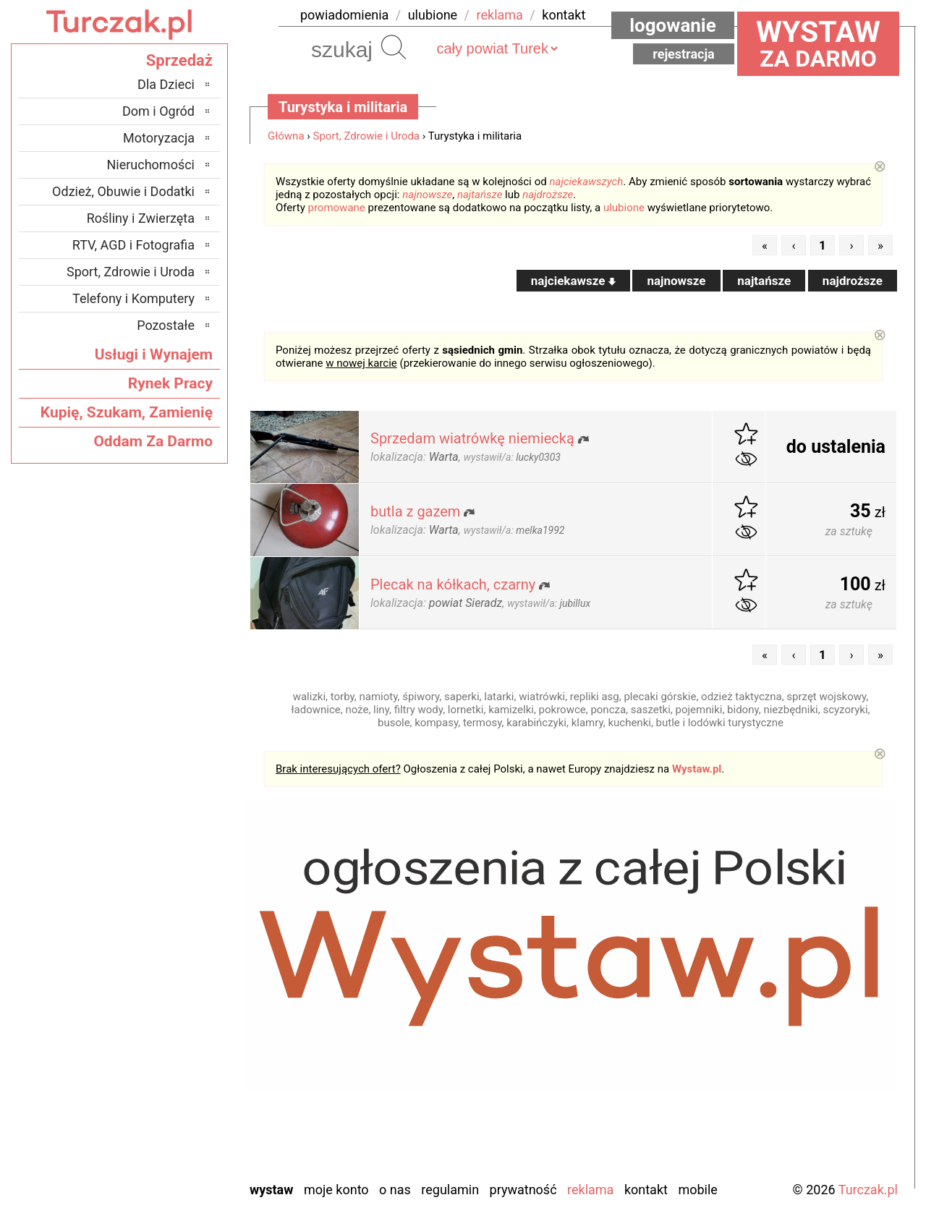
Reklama (590, 1189)
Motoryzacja (159, 137)
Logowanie (672, 25)
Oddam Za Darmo (153, 441)
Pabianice (168, 1032)
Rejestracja (684, 53)
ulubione (432, 14)
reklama (500, 14)
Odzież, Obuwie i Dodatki (123, 191)
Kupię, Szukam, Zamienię (127, 412)
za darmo (818, 43)
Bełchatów (167, 934)
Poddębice (167, 1071)
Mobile (697, 1189)
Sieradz (175, 1090)
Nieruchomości (150, 164)
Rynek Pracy (170, 383)
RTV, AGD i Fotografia (133, 244)
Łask (181, 954)
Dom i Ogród (158, 111)
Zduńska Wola (157, 1168)
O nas (395, 1189)
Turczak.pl (868, 1189)
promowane (336, 207)
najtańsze (479, 194)
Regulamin (450, 1189)
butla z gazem (415, 511)
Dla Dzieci (166, 84)
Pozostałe (166, 325)
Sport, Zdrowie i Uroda (366, 136)
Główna (286, 136)
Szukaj (393, 47)
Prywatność (523, 1189)
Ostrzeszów (164, 1012)
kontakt (563, 14)
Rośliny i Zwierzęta (141, 218)
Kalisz (178, 993)
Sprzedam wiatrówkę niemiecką (472, 438)
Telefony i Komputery (133, 298)
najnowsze (427, 194)
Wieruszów (165, 1149)
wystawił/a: (512, 457)
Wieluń (176, 1129)
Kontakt (646, 1189)
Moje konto (336, 1189)
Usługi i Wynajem (154, 354)
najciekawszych (587, 181)
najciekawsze (573, 280)
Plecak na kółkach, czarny (452, 584)
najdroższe (547, 194)
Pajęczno (170, 1051)
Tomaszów (165, 1110)
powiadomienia (344, 14)
